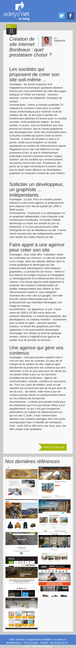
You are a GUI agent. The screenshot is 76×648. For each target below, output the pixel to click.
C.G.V (26, 646)
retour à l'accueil (54, 447)
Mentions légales (43, 646)
